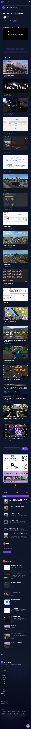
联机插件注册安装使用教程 (16, 582)
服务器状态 (3, 677)
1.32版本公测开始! (7, 94)
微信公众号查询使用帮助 (15, 599)
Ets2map (14, 715)
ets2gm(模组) (10, 713)
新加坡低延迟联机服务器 (8, 283)
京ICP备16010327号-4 (5, 703)
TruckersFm (24, 715)
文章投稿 (3, 691)
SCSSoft (8, 711)
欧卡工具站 (9, 17)
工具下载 (3, 681)
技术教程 (14, 20)
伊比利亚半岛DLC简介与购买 (9, 245)
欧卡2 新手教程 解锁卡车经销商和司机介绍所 (12, 379)
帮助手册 (3, 695)
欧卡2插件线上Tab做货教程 (9, 360)
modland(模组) (22, 713)
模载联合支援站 (24, 711)
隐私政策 (10, 724)
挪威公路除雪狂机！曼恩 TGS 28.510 (15, 520)
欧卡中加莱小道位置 (8, 132)
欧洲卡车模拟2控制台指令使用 (16, 565)
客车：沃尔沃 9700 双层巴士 (14, 513)
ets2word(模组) (16, 713)
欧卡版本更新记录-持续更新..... (9, 75)
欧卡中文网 (9, 715)
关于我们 (3, 689)
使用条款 (15, 724)
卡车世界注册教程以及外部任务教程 (17, 591)
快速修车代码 (13, 625)
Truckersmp (13, 711)
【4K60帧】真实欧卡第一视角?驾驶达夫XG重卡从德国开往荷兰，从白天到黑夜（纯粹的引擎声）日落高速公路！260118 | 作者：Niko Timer (18, 528)
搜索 (24, 448)
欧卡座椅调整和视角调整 (8, 113)
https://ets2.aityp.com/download (16, 27)
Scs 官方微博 (19, 715)
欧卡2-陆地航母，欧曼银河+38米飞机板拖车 (16, 506)
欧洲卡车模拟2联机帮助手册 (16, 633)
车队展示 (3, 679)
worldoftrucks (4, 711)
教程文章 (3, 683)
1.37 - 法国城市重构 (7, 264)
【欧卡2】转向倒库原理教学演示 (10, 321)
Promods (18, 711)
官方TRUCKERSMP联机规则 (16, 642)
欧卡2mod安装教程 (14, 608)
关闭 (2, 654)
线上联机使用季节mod (8, 226)
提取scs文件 (6, 302)
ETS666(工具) (4, 713)
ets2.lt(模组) (3, 715)
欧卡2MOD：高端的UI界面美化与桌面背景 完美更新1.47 (14, 438)
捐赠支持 (3, 693)
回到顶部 (20, 724)
